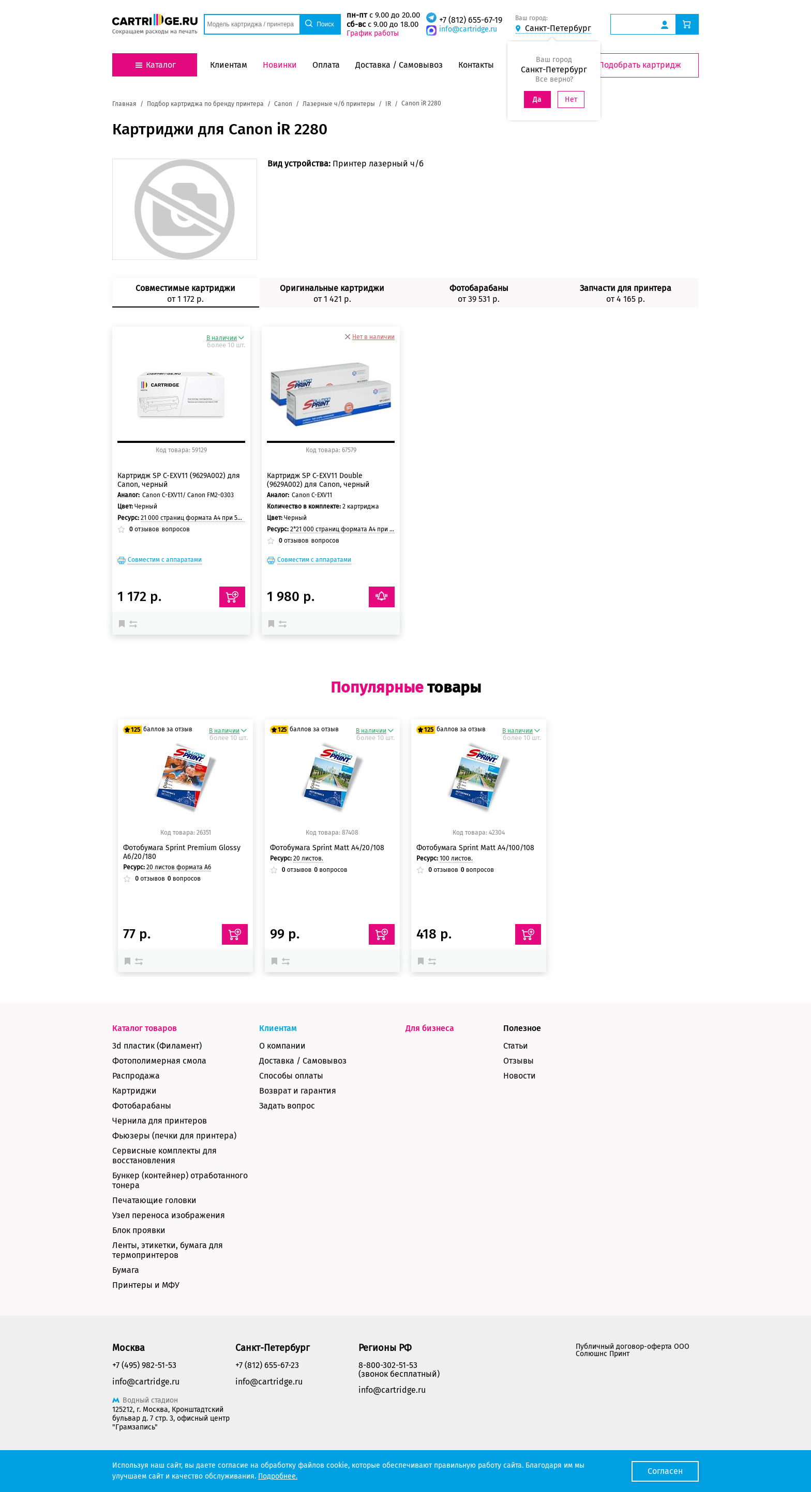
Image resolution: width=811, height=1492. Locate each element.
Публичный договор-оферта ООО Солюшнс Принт (632, 1350)
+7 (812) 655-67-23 (267, 1365)
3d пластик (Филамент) (157, 1046)
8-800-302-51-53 (387, 1365)
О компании (282, 1046)
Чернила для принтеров (159, 1121)
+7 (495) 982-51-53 (144, 1365)
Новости (519, 1076)
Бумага (125, 1270)
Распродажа (136, 1076)
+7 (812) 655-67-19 (470, 20)
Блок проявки (139, 1230)
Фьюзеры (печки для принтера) (174, 1136)
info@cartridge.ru (468, 29)
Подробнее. (277, 1476)
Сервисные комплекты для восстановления (164, 1155)
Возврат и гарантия (297, 1091)
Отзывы (518, 1061)
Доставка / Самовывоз (303, 1061)
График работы (373, 33)
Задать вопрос (287, 1106)
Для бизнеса (430, 1028)
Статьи (515, 1046)
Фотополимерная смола (159, 1061)
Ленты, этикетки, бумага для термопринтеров (167, 1250)
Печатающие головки (154, 1200)
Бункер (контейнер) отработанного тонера (180, 1180)
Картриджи (134, 1091)
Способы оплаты (291, 1076)
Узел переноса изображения (168, 1215)
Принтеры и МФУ (145, 1285)
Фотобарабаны (141, 1106)
